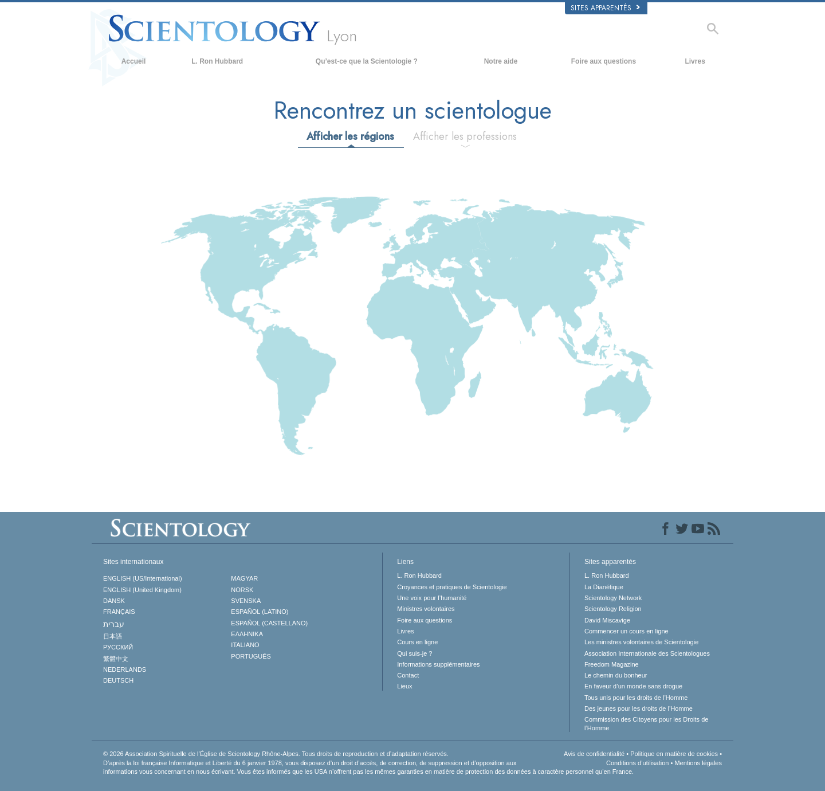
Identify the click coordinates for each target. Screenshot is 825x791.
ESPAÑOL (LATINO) (259, 611)
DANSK (114, 600)
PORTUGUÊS (250, 656)
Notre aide (501, 61)
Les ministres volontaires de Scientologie (641, 642)
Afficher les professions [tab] (465, 136)
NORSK (242, 589)
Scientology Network (613, 597)
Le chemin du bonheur (615, 675)
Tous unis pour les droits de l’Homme (636, 697)
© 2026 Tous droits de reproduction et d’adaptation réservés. (276, 753)
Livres (695, 61)
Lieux (404, 686)
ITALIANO (245, 644)
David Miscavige (607, 620)
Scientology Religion (613, 608)
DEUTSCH (118, 680)
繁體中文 (115, 658)
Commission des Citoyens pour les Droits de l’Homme (646, 723)
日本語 (112, 636)
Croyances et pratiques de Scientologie (451, 587)
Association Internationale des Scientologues (647, 653)
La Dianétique (603, 587)
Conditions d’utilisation (637, 762)
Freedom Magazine (611, 664)
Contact (408, 675)
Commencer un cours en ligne (626, 631)
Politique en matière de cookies (674, 753)
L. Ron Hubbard (217, 61)
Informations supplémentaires (438, 664)
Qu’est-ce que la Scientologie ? (367, 61)
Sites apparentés (605, 8)
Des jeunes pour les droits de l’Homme (638, 708)
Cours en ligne (417, 642)
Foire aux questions (603, 61)
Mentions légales (698, 762)
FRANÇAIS (119, 611)
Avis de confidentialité (594, 753)
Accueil (133, 61)
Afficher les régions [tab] (350, 136)
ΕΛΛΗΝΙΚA (247, 634)
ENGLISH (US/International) (142, 578)
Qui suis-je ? (414, 653)
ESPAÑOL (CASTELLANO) (269, 623)
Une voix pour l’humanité (431, 597)
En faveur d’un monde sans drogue (633, 686)
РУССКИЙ (118, 647)
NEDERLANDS (124, 669)
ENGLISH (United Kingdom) (142, 589)
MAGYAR (244, 578)
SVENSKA (246, 600)
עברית (113, 624)
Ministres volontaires (425, 608)
